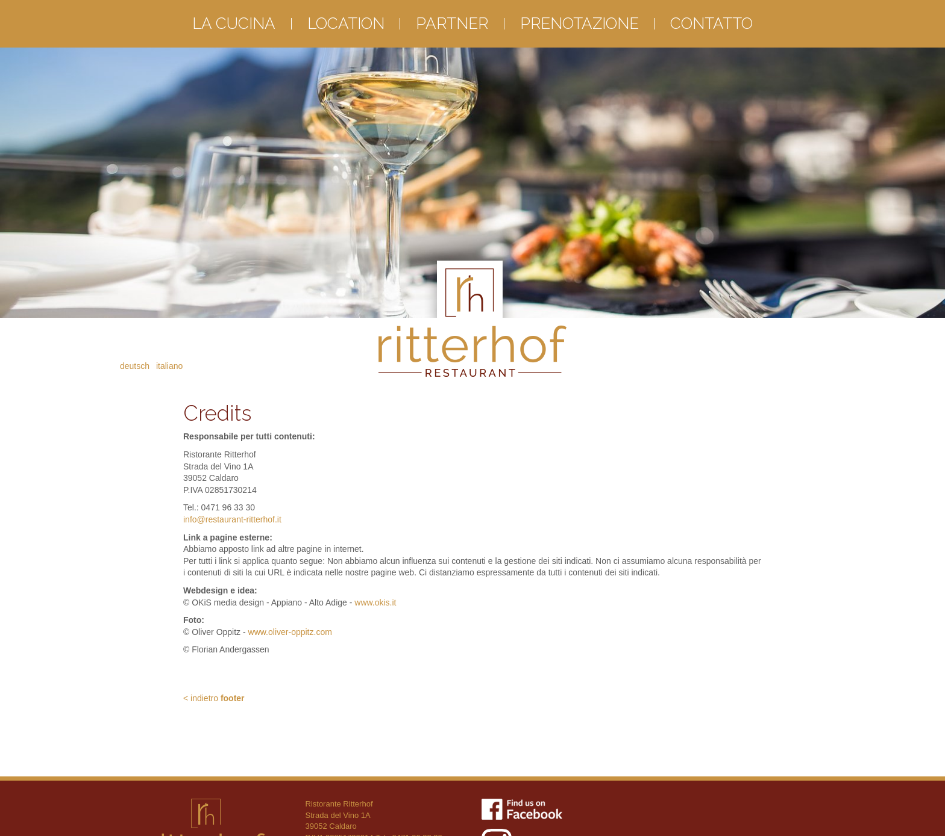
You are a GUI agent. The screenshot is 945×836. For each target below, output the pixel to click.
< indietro (214, 698)
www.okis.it (375, 602)
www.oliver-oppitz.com (290, 632)
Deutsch (134, 366)
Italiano (169, 366)
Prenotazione (579, 23)
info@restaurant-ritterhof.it (232, 519)
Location (346, 23)
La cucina (233, 23)
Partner (452, 23)
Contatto (711, 23)
